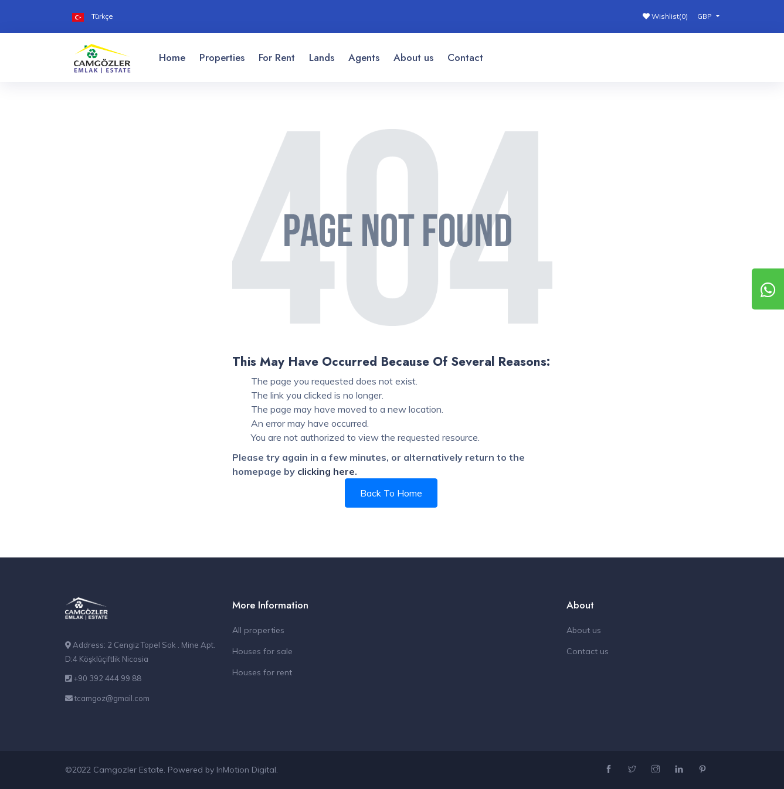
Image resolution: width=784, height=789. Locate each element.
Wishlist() (665, 16)
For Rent (277, 57)
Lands (321, 57)
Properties (222, 57)
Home (172, 57)
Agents (363, 57)
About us (413, 57)
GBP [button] (705, 16)
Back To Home (391, 493)
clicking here (326, 471)
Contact (465, 57)
